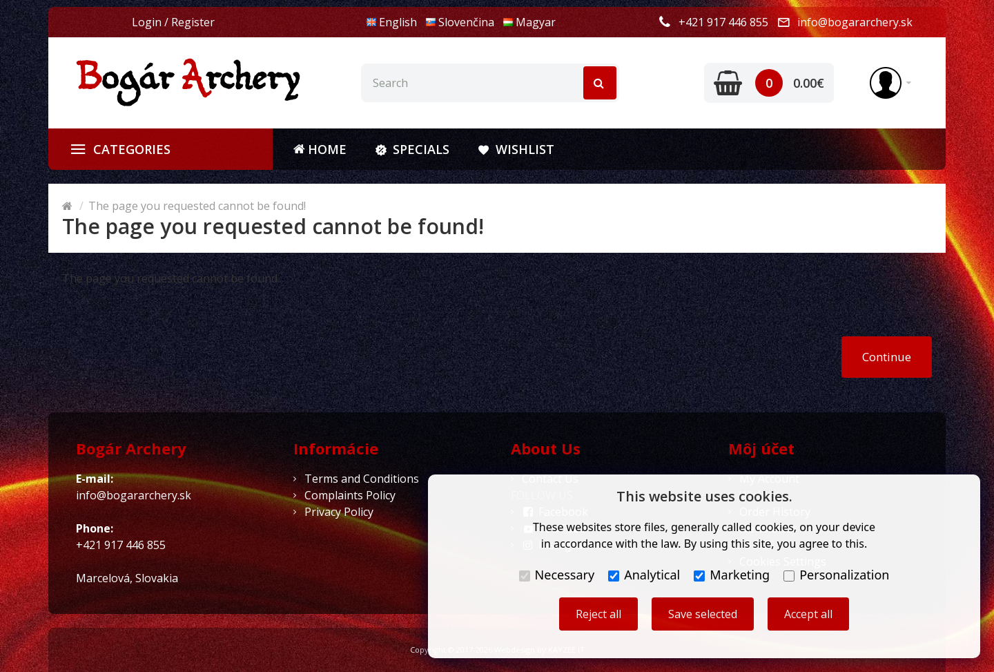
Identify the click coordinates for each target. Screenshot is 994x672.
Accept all (808, 614)
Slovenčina (459, 22)
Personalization (836, 574)
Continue (886, 357)
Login (147, 22)
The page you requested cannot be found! (197, 205)
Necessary (557, 574)
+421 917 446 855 (723, 22)
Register (193, 22)
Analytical (644, 574)
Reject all (598, 614)
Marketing (732, 574)
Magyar (529, 22)
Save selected (702, 614)
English (391, 22)
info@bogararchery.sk (855, 22)
